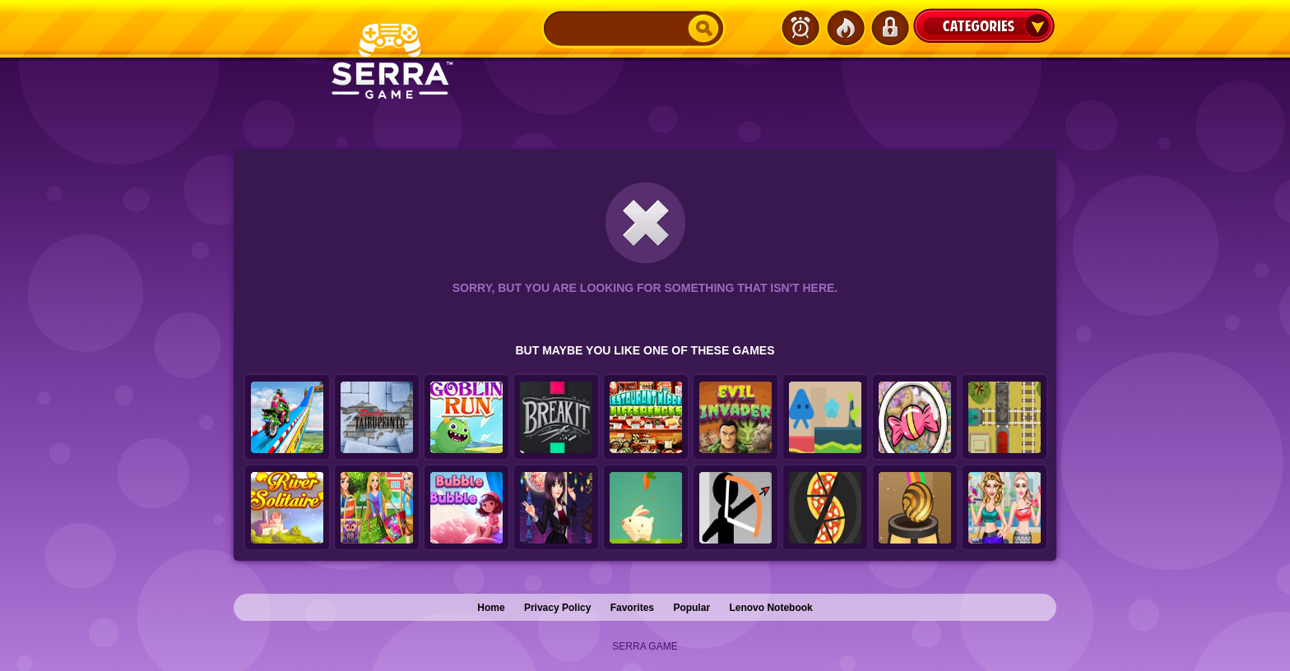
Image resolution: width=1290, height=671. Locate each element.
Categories (984, 25)
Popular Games (844, 28)
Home (490, 607)
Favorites (632, 607)
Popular (691, 607)
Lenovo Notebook (770, 607)
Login (889, 28)
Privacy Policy (557, 607)
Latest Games (800, 28)
